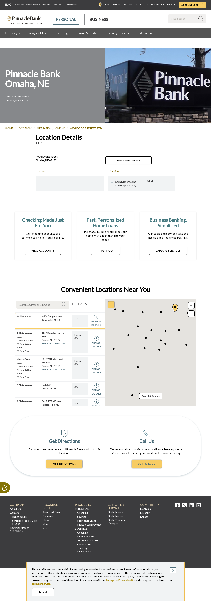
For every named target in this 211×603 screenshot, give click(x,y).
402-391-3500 (57, 369)
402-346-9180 (57, 343)
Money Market (86, 536)
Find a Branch (109, 4)
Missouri (145, 512)
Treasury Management (84, 550)
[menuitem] (66, 19)
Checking (82, 512)
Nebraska (44, 128)
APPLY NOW (105, 250)
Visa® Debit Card (87, 540)
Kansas (144, 516)
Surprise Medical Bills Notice (24, 522)
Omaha (60, 128)
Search (64, 304)
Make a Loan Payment (89, 524)
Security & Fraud (52, 512)
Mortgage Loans (86, 520)
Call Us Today (146, 464)
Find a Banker (115, 516)
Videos (46, 527)
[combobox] (182, 18)
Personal (66, 19)
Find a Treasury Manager (116, 521)
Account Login (192, 4)
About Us (126, 4)
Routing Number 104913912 (19, 529)
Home (9, 128)
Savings (81, 516)
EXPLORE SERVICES (168, 250)
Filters (77, 304)
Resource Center (50, 506)
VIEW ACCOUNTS (42, 250)
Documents (49, 516)
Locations (25, 128)
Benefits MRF (20, 516)
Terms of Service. (41, 583)
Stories (46, 523)
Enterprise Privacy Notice (120, 580)
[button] (175, 308)
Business (99, 19)
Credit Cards (84, 544)
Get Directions (128, 160)
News (46, 519)
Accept (42, 592)
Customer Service (154, 4)
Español (170, 4)
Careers (138, 4)
